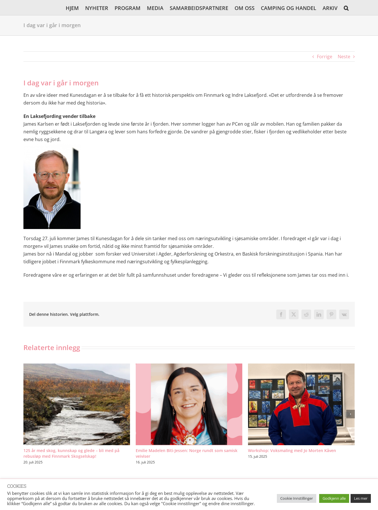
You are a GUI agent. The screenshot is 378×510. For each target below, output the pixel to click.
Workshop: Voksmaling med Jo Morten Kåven (292, 450)
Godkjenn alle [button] (334, 498)
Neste (344, 56)
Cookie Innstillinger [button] (296, 498)
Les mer (360, 498)
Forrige (324, 56)
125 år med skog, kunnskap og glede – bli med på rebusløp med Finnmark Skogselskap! (71, 453)
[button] (346, 7)
